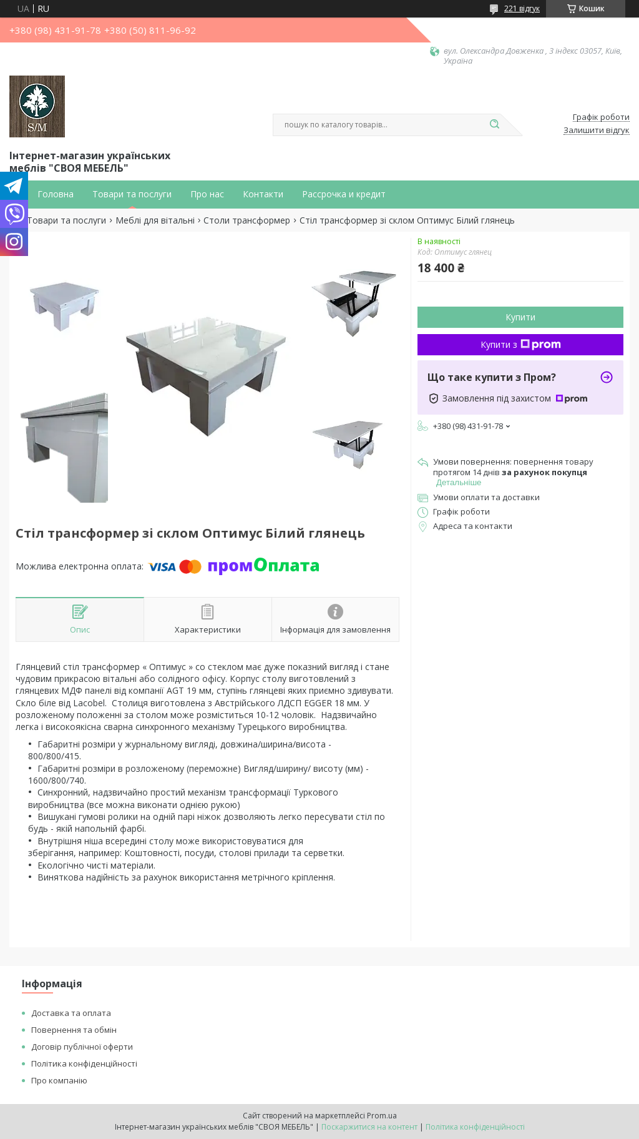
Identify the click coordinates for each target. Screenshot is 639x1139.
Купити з (520, 344)
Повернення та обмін (74, 1029)
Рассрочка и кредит (344, 194)
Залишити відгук (596, 130)
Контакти (263, 194)
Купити (520, 317)
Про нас (207, 194)
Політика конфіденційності (84, 1063)
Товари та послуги (132, 194)
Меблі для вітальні (155, 220)
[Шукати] (494, 125)
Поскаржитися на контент (369, 1127)
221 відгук (522, 8)
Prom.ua (382, 1115)
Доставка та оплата (71, 1012)
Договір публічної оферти (82, 1046)
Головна (55, 194)
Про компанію (59, 1080)
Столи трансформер (246, 220)
